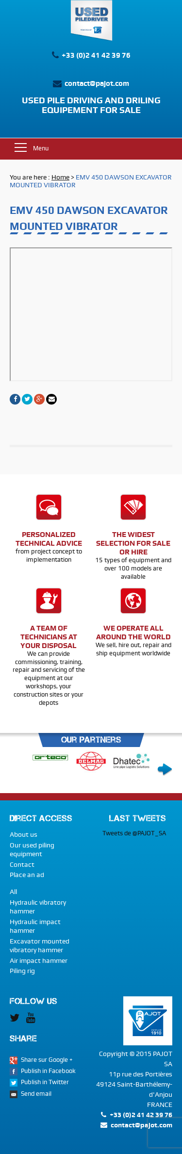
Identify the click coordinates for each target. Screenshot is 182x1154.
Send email (36, 1093)
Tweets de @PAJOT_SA (134, 833)
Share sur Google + (47, 1059)
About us (23, 834)
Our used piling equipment (32, 849)
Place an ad (27, 874)
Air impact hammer (38, 960)
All (13, 891)
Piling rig (22, 971)
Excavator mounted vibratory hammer (39, 945)
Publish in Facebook (48, 1070)
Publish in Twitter (45, 1082)
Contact (22, 864)
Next (164, 770)
